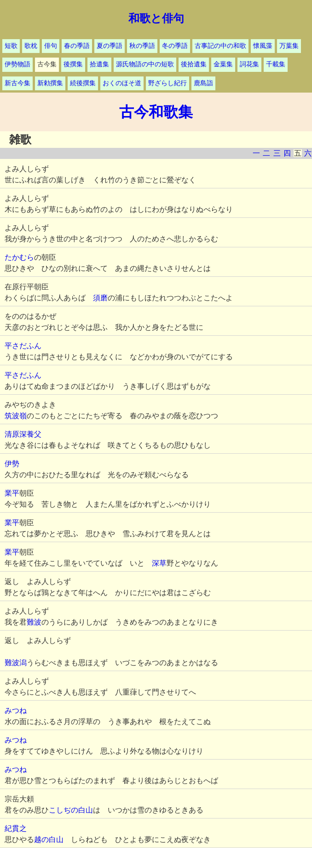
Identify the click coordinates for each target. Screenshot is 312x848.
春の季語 (77, 45)
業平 (12, 493)
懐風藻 (262, 45)
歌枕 (30, 45)
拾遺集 (99, 64)
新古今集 (17, 83)
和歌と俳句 (156, 18)
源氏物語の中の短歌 (145, 64)
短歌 (11, 45)
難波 (34, 622)
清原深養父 (23, 434)
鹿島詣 (203, 83)
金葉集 (223, 64)
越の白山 (49, 839)
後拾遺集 (194, 64)
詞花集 (249, 64)
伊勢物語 (17, 64)
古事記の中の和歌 (220, 45)
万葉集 (289, 45)
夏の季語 (109, 45)
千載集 (275, 64)
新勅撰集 (50, 83)
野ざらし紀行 (167, 83)
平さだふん (23, 346)
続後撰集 (83, 83)
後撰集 (73, 64)
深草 (159, 563)
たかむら (19, 257)
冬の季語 (175, 45)
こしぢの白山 (71, 810)
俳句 (50, 45)
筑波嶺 (16, 416)
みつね (16, 710)
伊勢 (12, 464)
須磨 (100, 298)
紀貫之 (16, 828)
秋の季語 (142, 45)
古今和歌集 (156, 112)
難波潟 (16, 663)
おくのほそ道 (122, 83)
